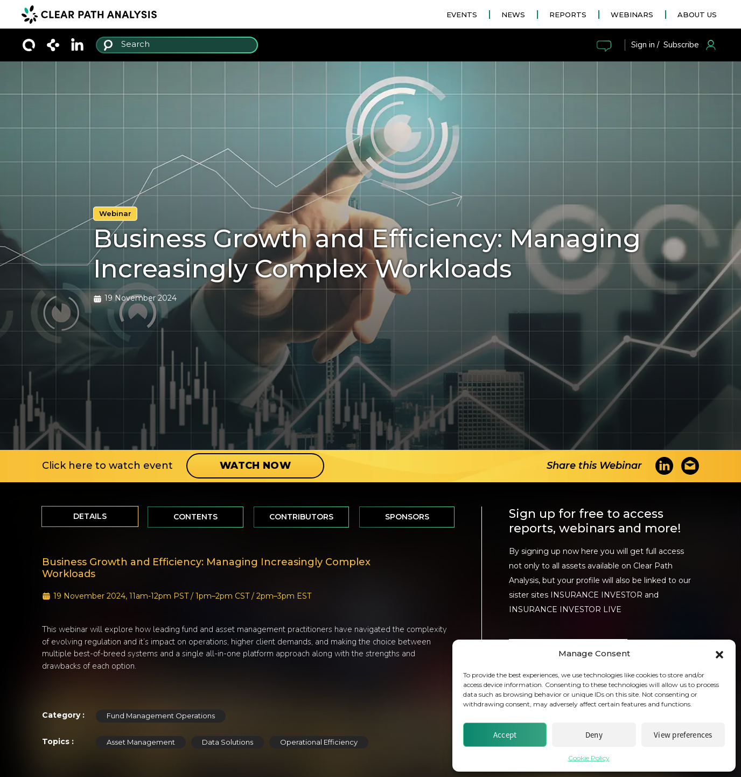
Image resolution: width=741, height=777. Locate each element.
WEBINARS (632, 14)
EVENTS (461, 14)
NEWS (513, 14)
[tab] (90, 516)
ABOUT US (697, 14)
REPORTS (567, 14)
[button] (719, 653)
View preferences (683, 735)
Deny (594, 735)
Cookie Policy (589, 758)
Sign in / (645, 44)
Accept (505, 735)
